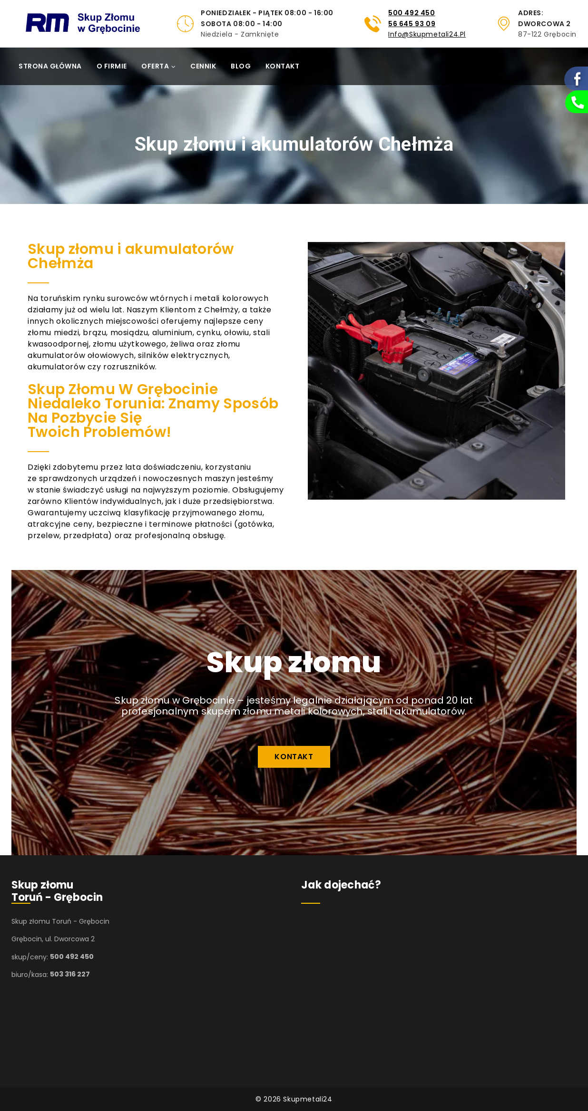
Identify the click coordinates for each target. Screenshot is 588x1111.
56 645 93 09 (411, 24)
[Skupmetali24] (97, 23)
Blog (241, 66)
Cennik (203, 66)
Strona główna (50, 66)
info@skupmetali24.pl (427, 34)
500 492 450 (411, 13)
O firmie (112, 66)
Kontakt (282, 66)
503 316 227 (70, 974)
